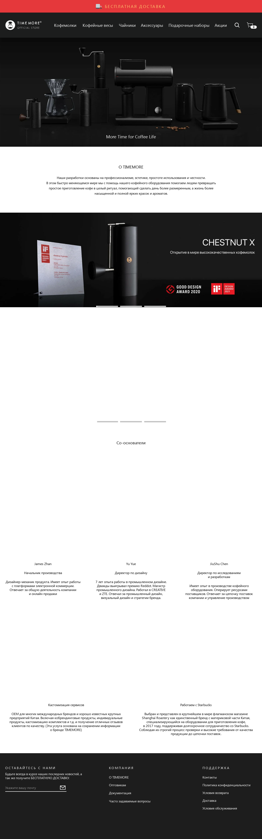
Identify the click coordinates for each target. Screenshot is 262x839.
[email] (32, 787)
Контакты (209, 777)
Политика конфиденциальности (226, 785)
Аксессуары (152, 25)
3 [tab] (155, 306)
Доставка (209, 800)
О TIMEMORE (119, 777)
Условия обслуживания (219, 808)
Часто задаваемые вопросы (129, 801)
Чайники (127, 25)
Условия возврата (215, 792)
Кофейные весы (98, 25)
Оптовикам (117, 785)
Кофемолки (65, 25)
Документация (120, 793)
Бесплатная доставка (135, 6)
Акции (221, 25)
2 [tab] (131, 306)
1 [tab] (107, 306)
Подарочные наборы (189, 25)
